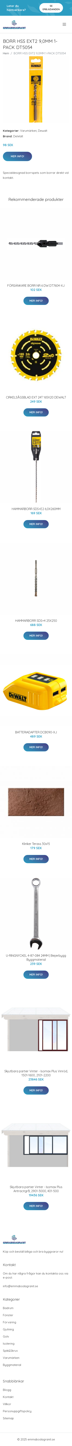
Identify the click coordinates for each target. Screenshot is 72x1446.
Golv (6, 1336)
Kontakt (8, 1397)
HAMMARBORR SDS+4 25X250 (36, 621)
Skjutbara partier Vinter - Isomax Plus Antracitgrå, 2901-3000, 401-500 (36, 1189)
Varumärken (28, 131)
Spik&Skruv (10, 1350)
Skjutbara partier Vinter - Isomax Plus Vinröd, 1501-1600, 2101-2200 (36, 1073)
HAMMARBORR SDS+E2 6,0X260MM (36, 509)
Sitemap (8, 1418)
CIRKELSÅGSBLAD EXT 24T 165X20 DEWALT (36, 397)
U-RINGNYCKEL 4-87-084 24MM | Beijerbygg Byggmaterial (36, 958)
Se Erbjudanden (51, 7)
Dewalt (42, 131)
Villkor (7, 1404)
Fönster (8, 1315)
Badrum (8, 1308)
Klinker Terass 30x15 (36, 844)
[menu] (64, 24)
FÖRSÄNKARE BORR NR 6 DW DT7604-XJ (36, 285)
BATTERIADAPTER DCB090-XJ (36, 732)
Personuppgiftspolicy (17, 1411)
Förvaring (9, 1322)
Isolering (8, 1343)
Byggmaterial (12, 1365)
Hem (6, 53)
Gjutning (8, 1329)
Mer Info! (17, 156)
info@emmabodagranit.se (20, 1286)
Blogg (7, 1390)
